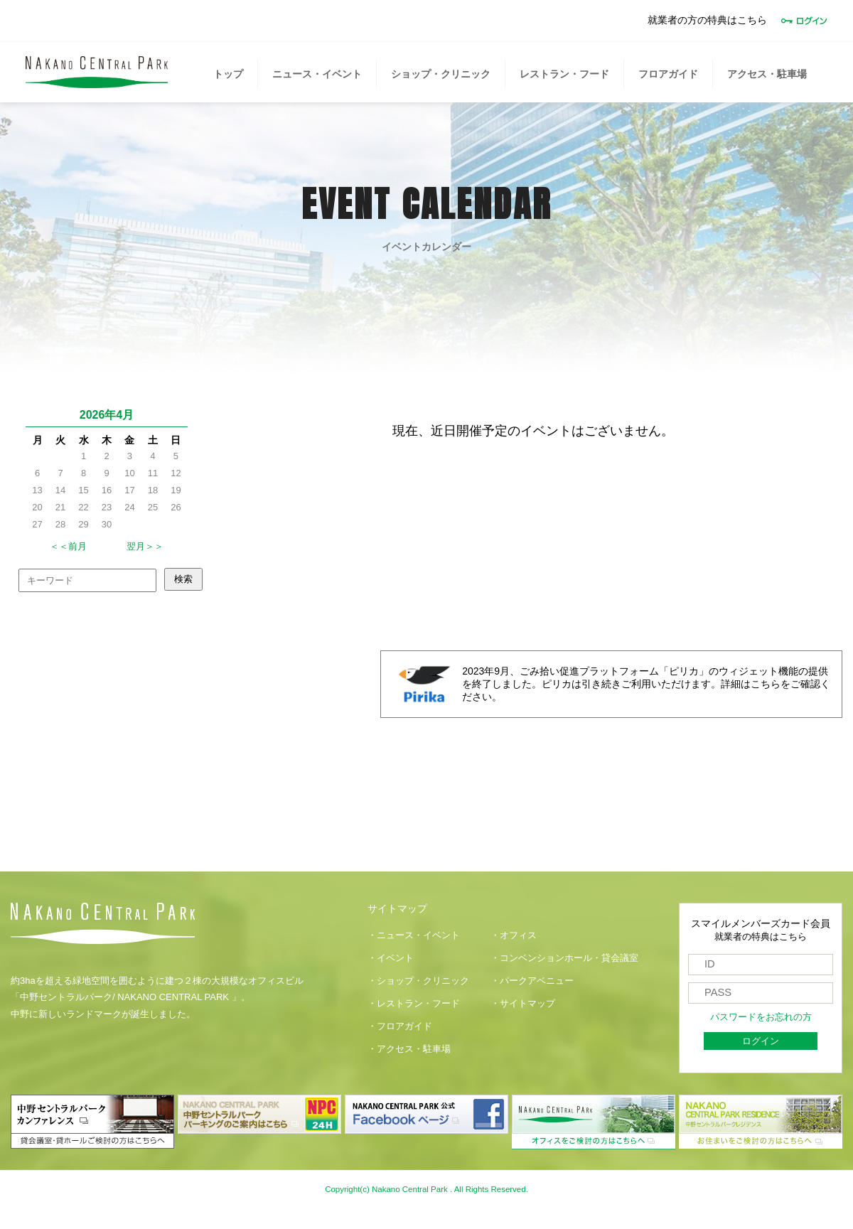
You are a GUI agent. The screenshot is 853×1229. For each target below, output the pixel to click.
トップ (228, 74)
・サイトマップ (522, 1004)
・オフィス (513, 935)
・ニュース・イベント (414, 935)
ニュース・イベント (317, 74)
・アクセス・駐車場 (409, 1049)
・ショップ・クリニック (418, 981)
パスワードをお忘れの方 (761, 1017)
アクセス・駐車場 (767, 74)
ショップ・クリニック (440, 74)
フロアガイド (668, 74)
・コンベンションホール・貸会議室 (564, 958)
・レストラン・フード (414, 1004)
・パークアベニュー (532, 981)
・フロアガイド (400, 1026)
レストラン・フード (564, 74)
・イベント (391, 958)
